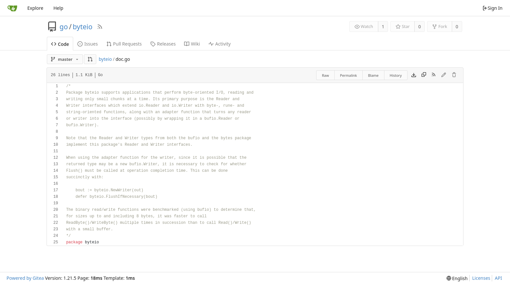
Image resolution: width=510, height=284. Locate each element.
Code (60, 44)
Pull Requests (124, 44)
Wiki (192, 44)
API (498, 278)
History (396, 75)
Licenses (481, 278)
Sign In (492, 8)
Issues (87, 44)
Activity (219, 44)
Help (58, 8)
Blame (373, 75)
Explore (35, 8)
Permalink (348, 75)
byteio (82, 26)
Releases (163, 44)
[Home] (12, 8)
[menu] (457, 278)
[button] (90, 59)
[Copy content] (424, 75)
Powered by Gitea (25, 278)
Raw (325, 75)
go (64, 26)
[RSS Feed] (100, 27)
